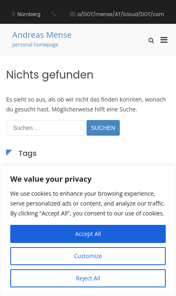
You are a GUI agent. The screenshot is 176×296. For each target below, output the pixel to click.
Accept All (88, 234)
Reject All (88, 278)
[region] (88, 230)
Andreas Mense (42, 34)
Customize (88, 256)
